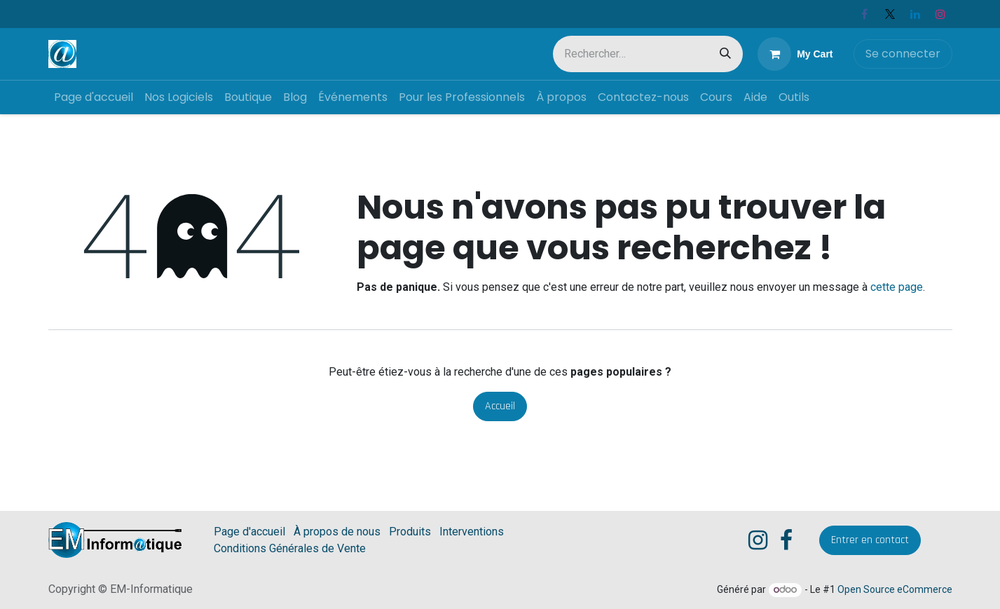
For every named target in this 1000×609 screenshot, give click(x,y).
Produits (410, 531)
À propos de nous (337, 531)
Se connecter (902, 54)
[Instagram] (940, 14)
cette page (896, 287)
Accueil (500, 406)
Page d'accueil (249, 531)
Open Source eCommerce (894, 589)
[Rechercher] (725, 54)
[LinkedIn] (915, 14)
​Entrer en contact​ (870, 540)
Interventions (471, 531)
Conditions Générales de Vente (290, 548)
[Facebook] (865, 14)
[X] (890, 14)
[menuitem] (93, 97)
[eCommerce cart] (795, 54)
